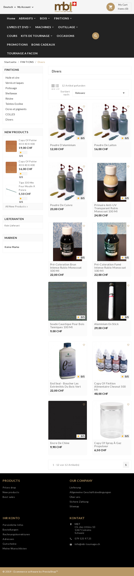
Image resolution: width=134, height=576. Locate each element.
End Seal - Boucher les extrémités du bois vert (65, 427)
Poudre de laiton (105, 146)
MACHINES (44, 27)
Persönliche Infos (13, 553)
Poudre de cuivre (61, 246)
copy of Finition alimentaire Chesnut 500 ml (110, 428)
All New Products (16, 206)
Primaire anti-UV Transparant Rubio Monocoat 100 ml (106, 250)
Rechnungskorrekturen (16, 563)
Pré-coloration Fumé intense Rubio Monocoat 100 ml (110, 309)
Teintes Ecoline (14, 103)
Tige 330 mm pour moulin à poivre (24, 177)
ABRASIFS (27, 18)
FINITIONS (63, 18)
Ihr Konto (11, 547)
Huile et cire (12, 77)
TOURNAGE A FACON (22, 53)
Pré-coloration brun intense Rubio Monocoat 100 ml (66, 309)
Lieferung (75, 516)
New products (11, 521)
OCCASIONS (66, 35)
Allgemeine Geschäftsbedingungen (90, 521)
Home (11, 18)
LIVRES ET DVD (19, 27)
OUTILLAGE (68, 27)
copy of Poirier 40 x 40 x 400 (25, 156)
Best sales (9, 525)
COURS (12, 35)
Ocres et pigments (16, 109)
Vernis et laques (14, 82)
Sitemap (74, 535)
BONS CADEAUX (43, 44)
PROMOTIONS (17, 44)
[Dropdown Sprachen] (10, 6)
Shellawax (11, 93)
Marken (11, 237)
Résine (9, 98)
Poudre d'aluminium (63, 146)
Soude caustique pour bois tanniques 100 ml (67, 367)
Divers (9, 119)
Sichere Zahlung (79, 530)
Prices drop (9, 516)
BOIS (45, 18)
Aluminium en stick (106, 365)
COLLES (10, 114)
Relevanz (100, 93)
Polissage (11, 88)
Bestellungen (10, 558)
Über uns (75, 525)
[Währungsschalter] (25, 6)
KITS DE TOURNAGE (37, 35)
